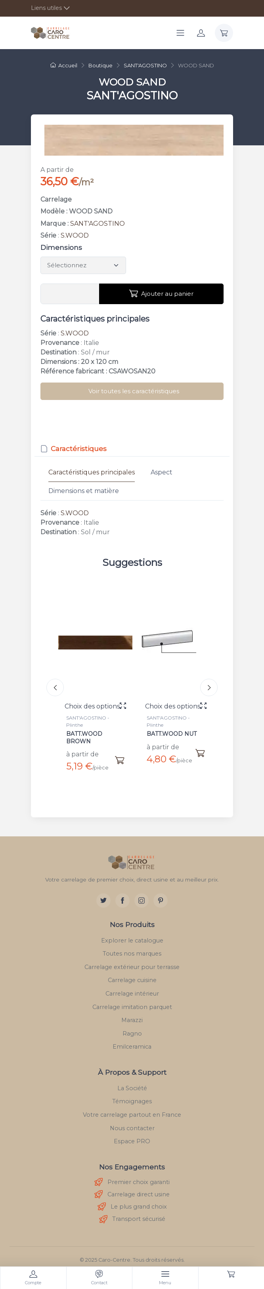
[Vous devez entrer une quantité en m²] (69, 294)
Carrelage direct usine (132, 1188)
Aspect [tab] (161, 472)
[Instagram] (141, 894)
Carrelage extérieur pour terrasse (132, 960)
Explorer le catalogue (132, 934)
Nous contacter (132, 1121)
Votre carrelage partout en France (132, 1108)
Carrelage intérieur (132, 987)
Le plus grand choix (132, 1201)
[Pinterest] (160, 894)
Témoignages (132, 1095)
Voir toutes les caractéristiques (133, 391)
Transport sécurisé (132, 1213)
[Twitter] (103, 894)
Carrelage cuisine (132, 974)
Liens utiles (46, 7)
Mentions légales (132, 1265)
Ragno (132, 1027)
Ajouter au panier (161, 293)
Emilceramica (132, 1040)
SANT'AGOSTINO (97, 223)
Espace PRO (132, 1135)
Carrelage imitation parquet (132, 1000)
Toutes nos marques (132, 947)
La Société (132, 1081)
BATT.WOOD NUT (172, 733)
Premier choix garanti (132, 1176)
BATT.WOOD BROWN (84, 737)
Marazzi (132, 1014)
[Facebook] (122, 894)
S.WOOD (75, 235)
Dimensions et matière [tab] (83, 491)
